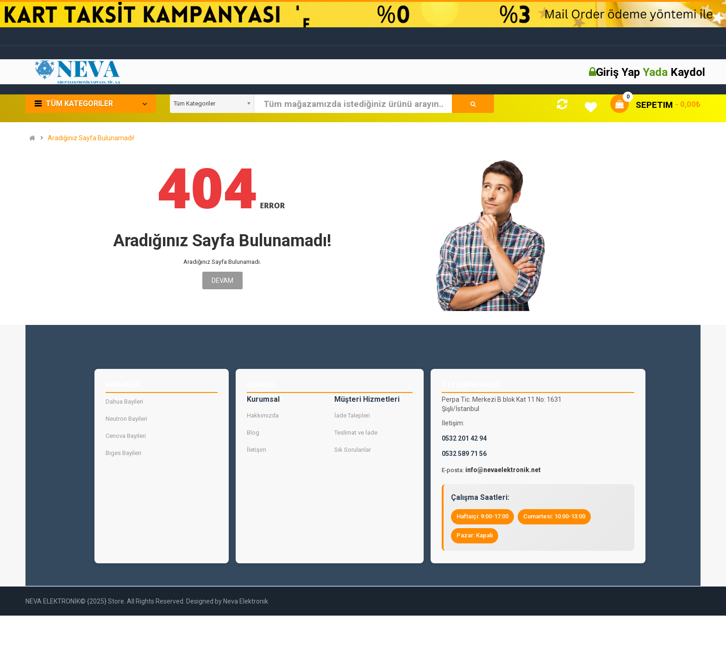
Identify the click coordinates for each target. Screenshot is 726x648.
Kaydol (687, 72)
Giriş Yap (619, 72)
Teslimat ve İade (355, 432)
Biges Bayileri (123, 452)
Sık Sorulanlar (352, 449)
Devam (222, 280)
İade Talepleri (352, 415)
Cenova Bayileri (126, 435)
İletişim (256, 449)
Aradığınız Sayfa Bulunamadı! (91, 138)
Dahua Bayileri (124, 401)
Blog (253, 432)
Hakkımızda (263, 415)
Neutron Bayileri (126, 418)
